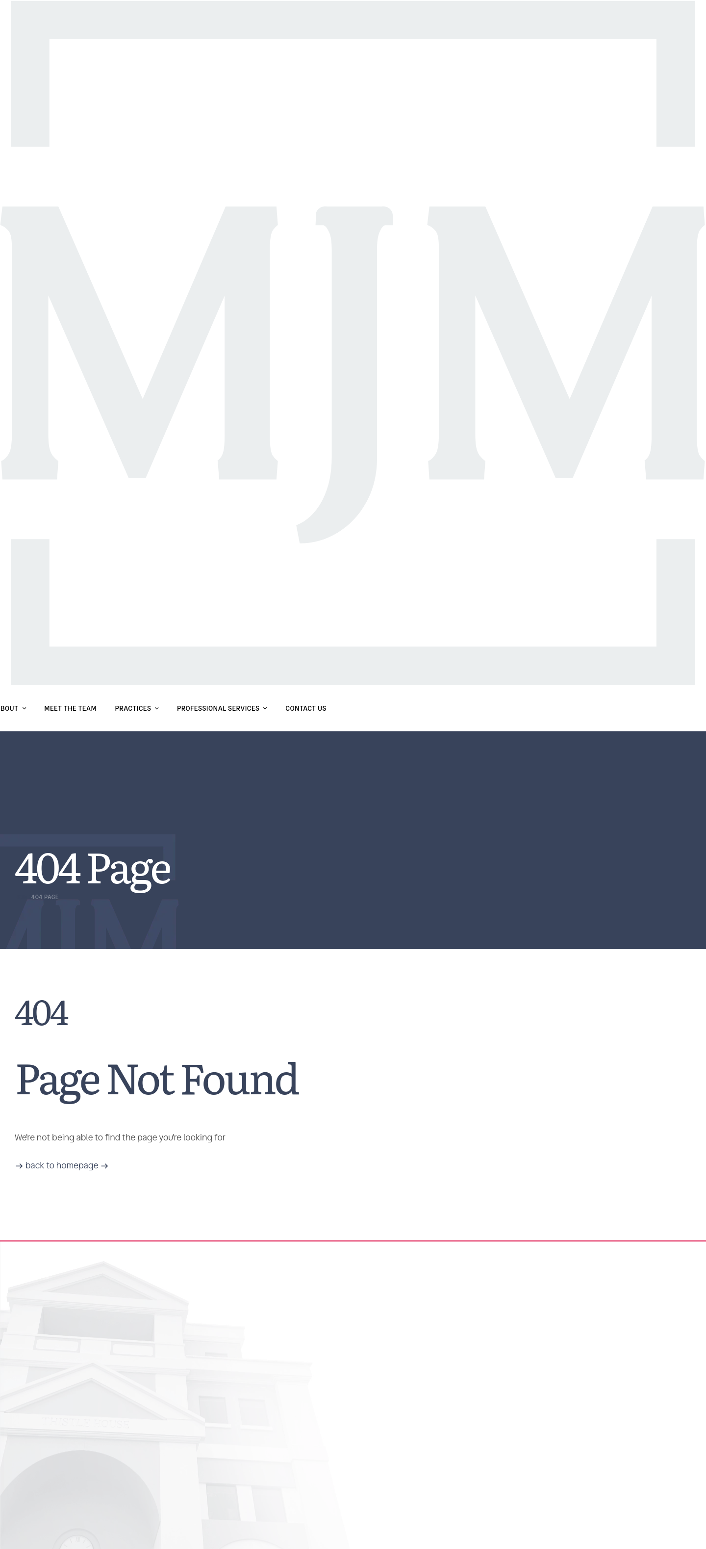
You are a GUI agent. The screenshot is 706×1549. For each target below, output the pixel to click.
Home (23, 897)
